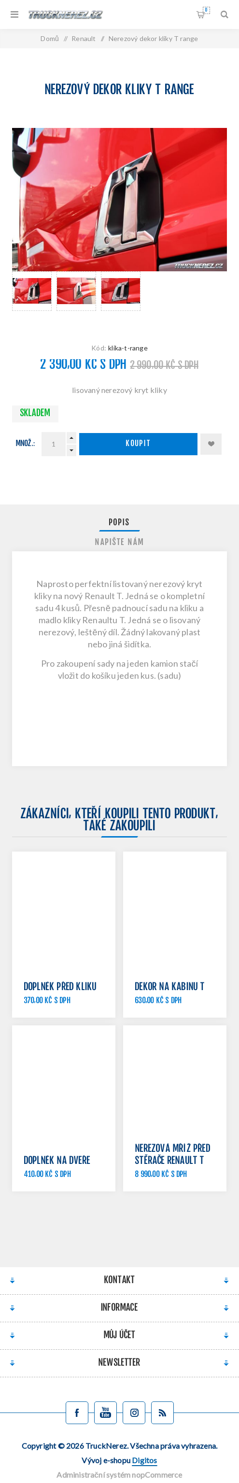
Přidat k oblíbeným (211, 444)
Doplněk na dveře (57, 1161)
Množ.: (25, 444)
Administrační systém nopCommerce (119, 1474)
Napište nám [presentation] (119, 542)
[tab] (119, 523)
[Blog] (162, 1412)
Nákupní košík (206, 10)
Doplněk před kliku (60, 987)
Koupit (138, 444)
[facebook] (77, 1412)
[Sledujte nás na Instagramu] (134, 1412)
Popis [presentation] (119, 523)
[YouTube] (105, 1412)
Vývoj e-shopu (119, 1460)
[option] (32, 297)
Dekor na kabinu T (170, 987)
